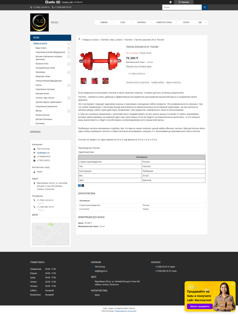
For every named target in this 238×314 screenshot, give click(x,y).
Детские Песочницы (44, 119)
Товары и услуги (90, 39)
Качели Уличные (42, 115)
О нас (122, 22)
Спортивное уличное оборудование (50, 52)
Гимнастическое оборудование (49, 81)
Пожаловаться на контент (125, 311)
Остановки (40, 123)
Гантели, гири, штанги (111, 39)
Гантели (128, 39)
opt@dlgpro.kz (43, 153)
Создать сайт (67, 2)
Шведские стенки (43, 76)
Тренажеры (40, 72)
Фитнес (39, 111)
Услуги (186, 22)
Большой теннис (42, 93)
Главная (103, 22)
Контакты (142, 22)
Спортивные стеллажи (45, 89)
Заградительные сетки (45, 68)
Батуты (39, 85)
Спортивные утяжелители (46, 106)
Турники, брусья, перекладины (48, 102)
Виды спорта (41, 48)
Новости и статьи (164, 22)
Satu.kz (132, 308)
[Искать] (205, 7)
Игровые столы (42, 63)
